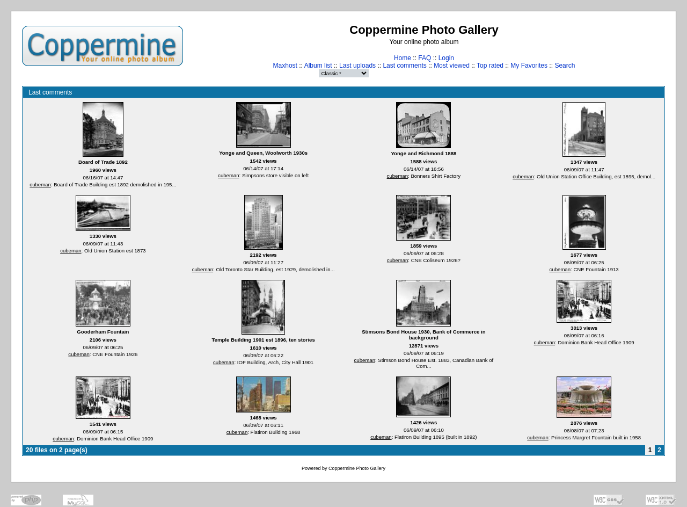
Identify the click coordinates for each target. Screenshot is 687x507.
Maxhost (285, 65)
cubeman (40, 184)
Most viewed (452, 65)
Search (564, 65)
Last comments (404, 65)
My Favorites (528, 65)
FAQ (424, 58)
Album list (318, 65)
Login (446, 58)
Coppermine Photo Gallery (356, 468)
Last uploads (357, 65)
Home (402, 58)
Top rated (490, 65)
